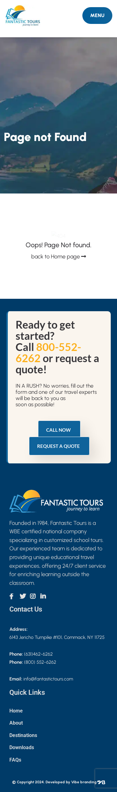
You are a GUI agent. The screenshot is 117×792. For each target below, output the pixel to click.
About (16, 723)
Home (16, 711)
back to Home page (58, 256)
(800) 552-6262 (40, 662)
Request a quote (58, 446)
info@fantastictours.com (48, 679)
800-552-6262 (48, 352)
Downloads (21, 747)
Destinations (23, 735)
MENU (97, 15)
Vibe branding (88, 782)
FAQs (15, 760)
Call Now (58, 430)
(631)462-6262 (38, 654)
